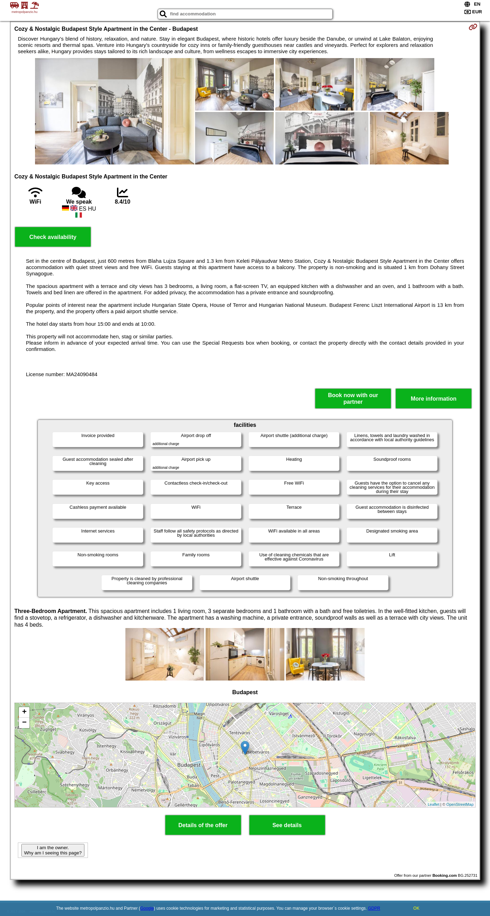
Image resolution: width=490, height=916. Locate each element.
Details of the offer (202, 825)
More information (434, 399)
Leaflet (433, 804)
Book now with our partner (353, 398)
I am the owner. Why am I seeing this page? (53, 850)
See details (287, 825)
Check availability (52, 237)
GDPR (374, 908)
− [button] (24, 723)
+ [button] (24, 712)
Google (147, 908)
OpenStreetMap (460, 804)
